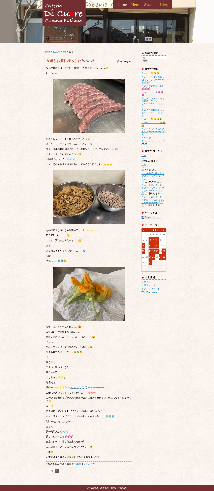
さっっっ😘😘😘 (150, 73)
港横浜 (151, 205)
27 (160, 257)
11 (153, 245)
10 (150, 245)
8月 (64, 52)
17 (150, 251)
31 (150, 262)
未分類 (78, 464)
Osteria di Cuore (64, 13)
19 (157, 251)
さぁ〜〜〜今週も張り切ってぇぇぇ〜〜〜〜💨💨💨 (153, 80)
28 (164, 257)
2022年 (56, 52)
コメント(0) (89, 464)
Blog (164, 8)
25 (153, 257)
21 (164, 251)
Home (121, 8)
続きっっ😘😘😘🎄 (152, 119)
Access (150, 8)
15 (143, 251)
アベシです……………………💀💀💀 (153, 140)
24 (150, 257)
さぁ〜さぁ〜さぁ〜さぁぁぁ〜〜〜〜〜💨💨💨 (154, 132)
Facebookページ (153, 217)
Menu (135, 8)
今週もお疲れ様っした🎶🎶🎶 (70, 61)
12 (157, 245)
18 (153, 251)
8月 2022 (153, 230)
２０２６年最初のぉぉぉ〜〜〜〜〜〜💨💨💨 (153, 113)
